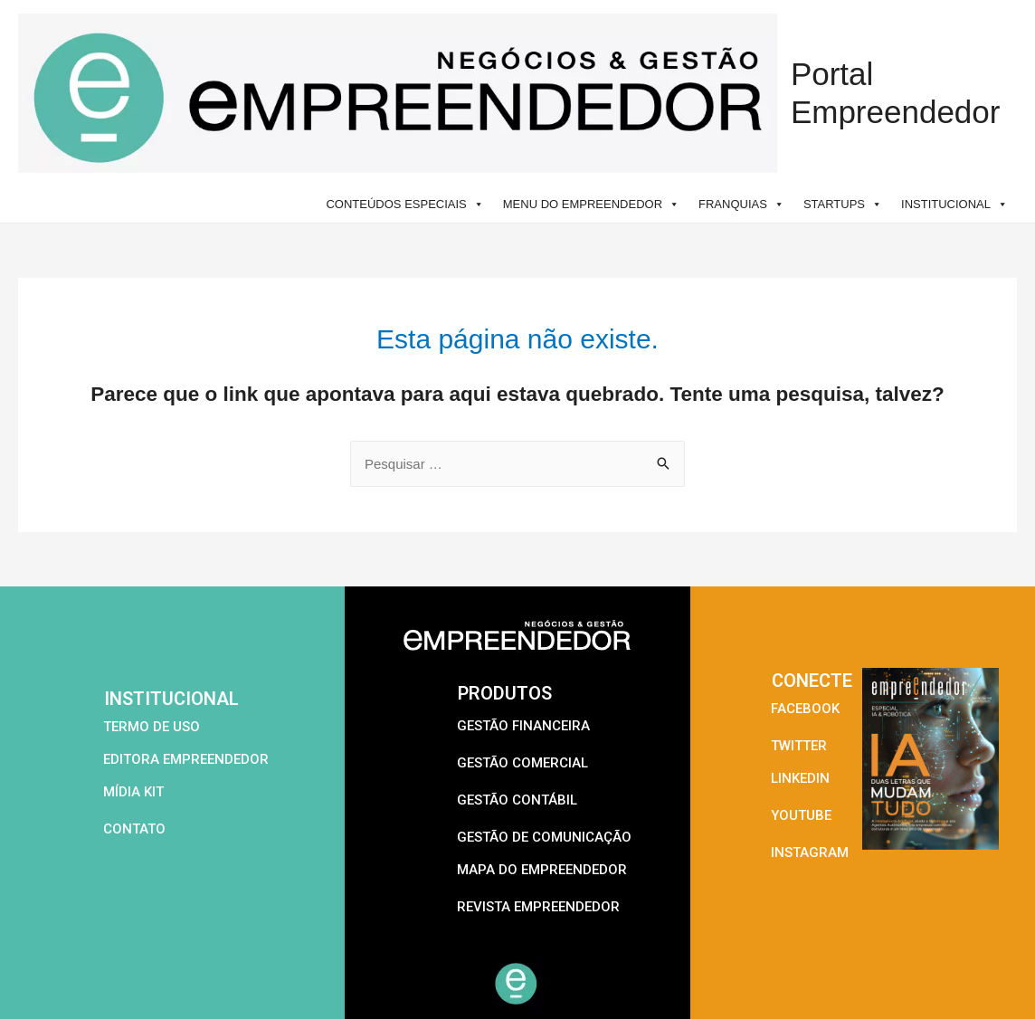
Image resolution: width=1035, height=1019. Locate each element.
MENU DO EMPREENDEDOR (591, 204)
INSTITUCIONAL (954, 204)
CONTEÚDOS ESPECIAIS (404, 204)
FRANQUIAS (741, 204)
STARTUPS (842, 204)
